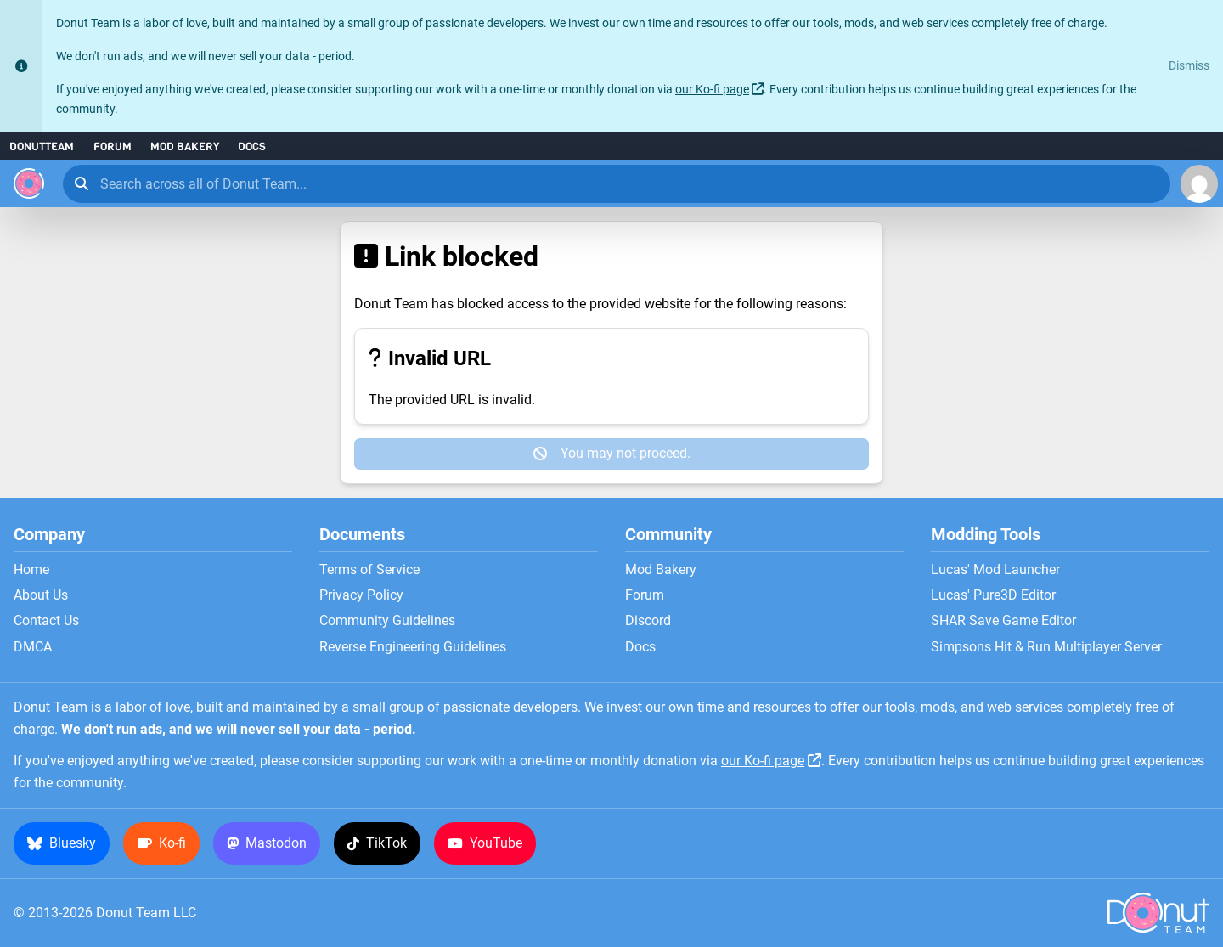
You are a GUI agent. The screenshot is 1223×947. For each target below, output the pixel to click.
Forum (112, 146)
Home (31, 570)
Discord (648, 621)
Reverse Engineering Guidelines (412, 647)
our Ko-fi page (712, 89)
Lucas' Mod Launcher (995, 570)
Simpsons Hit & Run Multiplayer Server (1046, 647)
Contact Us (46, 621)
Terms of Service (369, 570)
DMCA (33, 647)
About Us (41, 595)
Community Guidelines (387, 621)
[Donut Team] (29, 183)
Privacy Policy (361, 595)
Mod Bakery (184, 146)
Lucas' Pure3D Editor (993, 595)
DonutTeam (41, 146)
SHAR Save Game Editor (1003, 621)
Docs (252, 146)
